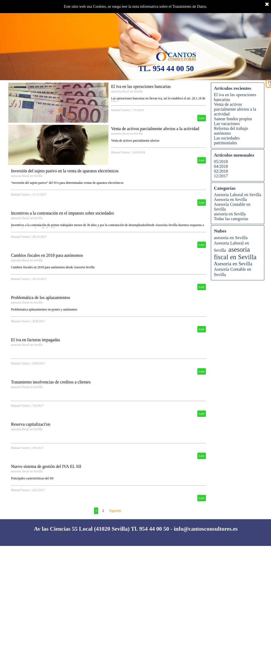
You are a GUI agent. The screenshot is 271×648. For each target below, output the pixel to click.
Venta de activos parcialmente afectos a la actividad (155, 128)
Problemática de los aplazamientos (40, 297)
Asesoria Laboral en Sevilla (237, 194)
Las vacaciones (227, 123)
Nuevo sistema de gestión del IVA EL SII (46, 466)
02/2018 (221, 171)
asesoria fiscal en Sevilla (127, 91)
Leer (202, 118)
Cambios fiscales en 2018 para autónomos (47, 255)
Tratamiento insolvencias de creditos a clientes (51, 382)
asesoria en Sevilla (230, 214)
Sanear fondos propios (233, 119)
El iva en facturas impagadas (35, 339)
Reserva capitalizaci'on (30, 424)
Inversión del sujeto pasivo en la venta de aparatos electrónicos (65, 171)
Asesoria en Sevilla (230, 199)
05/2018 (221, 161)
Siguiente (115, 511)
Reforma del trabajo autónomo (231, 130)
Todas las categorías (231, 218)
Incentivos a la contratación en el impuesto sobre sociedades (62, 213)
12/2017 (221, 176)
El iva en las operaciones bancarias (141, 86)
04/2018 (221, 166)
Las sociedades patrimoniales (226, 140)
